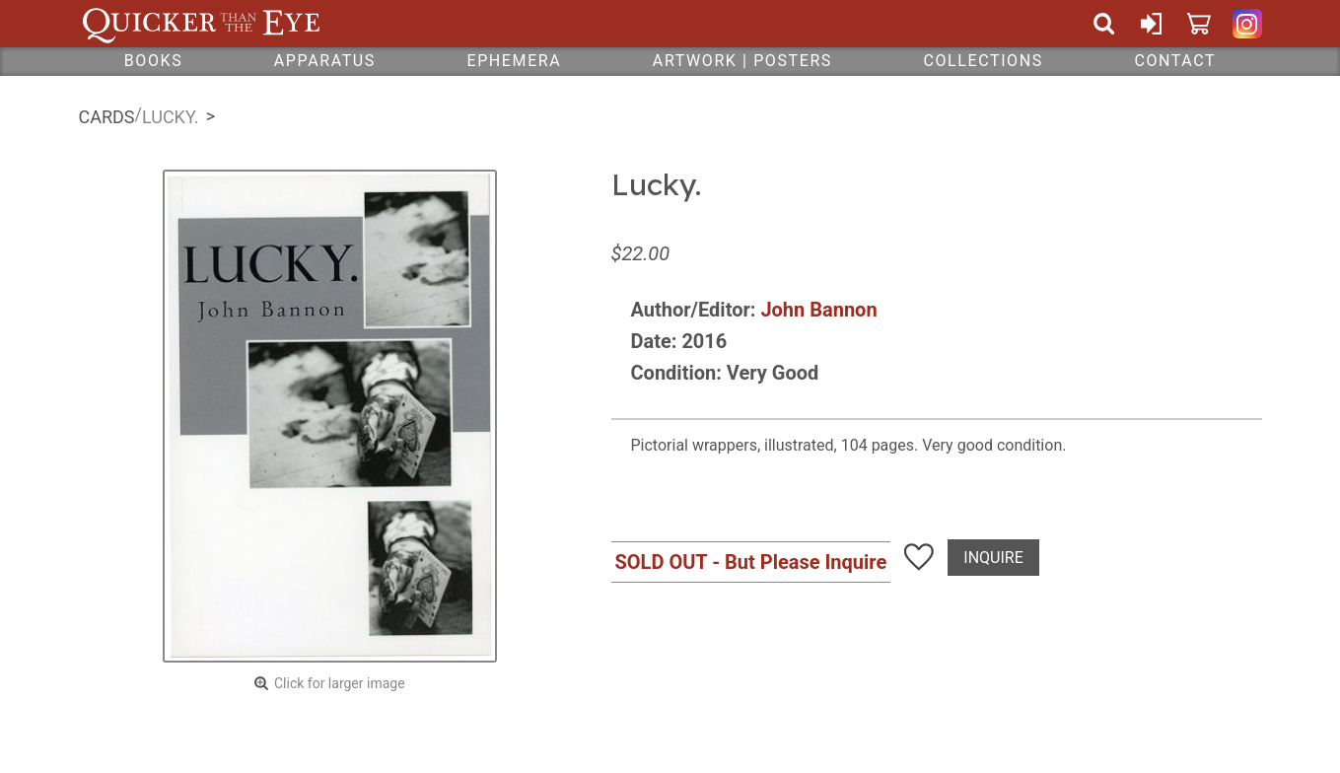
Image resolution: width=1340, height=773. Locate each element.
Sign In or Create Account (1151, 23)
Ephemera (513, 60)
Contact (1175, 60)
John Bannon (818, 309)
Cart (1199, 23)
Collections (982, 60)
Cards (107, 116)
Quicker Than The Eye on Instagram (1247, 23)
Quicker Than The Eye (201, 23)
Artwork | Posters (742, 60)
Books (153, 60)
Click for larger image (339, 683)
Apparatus (325, 60)
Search (1104, 23)
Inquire (993, 557)
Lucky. (170, 116)
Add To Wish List (919, 557)
